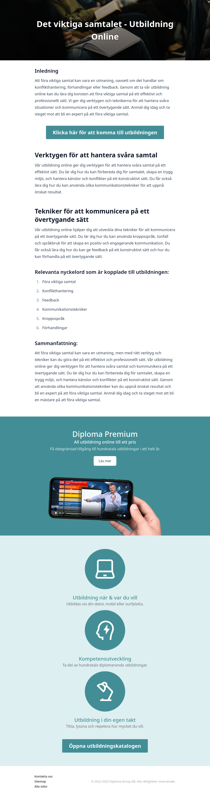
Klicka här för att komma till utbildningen (105, 132)
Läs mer (105, 461)
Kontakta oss (43, 776)
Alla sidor (40, 786)
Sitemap (40, 781)
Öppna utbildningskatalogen (105, 745)
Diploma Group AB (122, 781)
